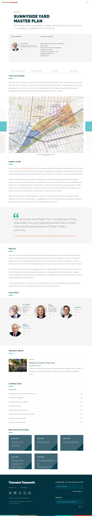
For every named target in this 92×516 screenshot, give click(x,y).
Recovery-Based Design (17, 422)
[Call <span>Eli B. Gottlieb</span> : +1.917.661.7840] (25, 49)
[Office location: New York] (29, 49)
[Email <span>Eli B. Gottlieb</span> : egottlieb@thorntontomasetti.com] (21, 49)
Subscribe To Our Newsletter (69, 482)
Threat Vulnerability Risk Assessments (22, 414)
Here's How (36, 71)
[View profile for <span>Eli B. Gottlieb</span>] (15, 47)
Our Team (74, 71)
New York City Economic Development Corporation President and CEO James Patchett (45, 236)
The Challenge (18, 71)
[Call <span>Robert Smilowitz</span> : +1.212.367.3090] (27, 330)
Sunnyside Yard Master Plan (21, 168)
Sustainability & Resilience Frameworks (22, 393)
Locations (23, 487)
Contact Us (12, 487)
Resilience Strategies (16, 398)
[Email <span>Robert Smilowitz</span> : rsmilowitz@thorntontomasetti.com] (24, 330)
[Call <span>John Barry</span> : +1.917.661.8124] (79, 312)
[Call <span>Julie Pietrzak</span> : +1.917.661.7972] (53, 314)
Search (58, 497)
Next (88, 126)
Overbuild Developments (17, 418)
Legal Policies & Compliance (19, 498)
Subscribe (77, 491)
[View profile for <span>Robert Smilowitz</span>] (15, 330)
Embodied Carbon (15, 406)
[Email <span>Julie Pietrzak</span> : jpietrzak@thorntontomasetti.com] (49, 314)
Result (55, 71)
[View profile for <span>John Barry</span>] (66, 311)
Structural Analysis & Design (18, 402)
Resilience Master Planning (18, 410)
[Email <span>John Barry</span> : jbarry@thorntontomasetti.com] (75, 312)
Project (17, 12)
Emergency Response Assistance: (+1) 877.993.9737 (21, 502)
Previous (3, 126)
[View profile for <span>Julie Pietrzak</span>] (40, 311)
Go (81, 506)
